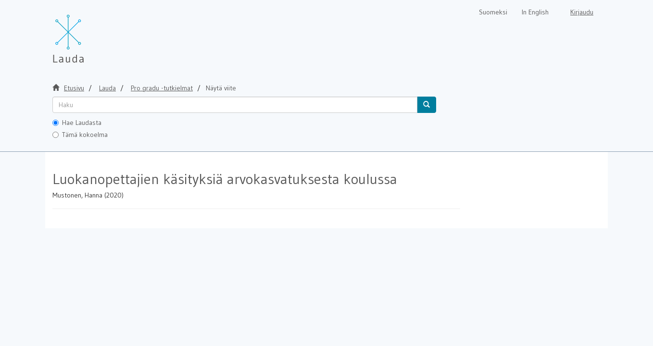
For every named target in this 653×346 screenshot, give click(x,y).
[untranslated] (234, 105)
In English (535, 12)
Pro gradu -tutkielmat (162, 88)
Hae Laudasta (76, 122)
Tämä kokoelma (80, 134)
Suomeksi (493, 12)
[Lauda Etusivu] (88, 33)
